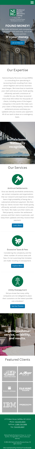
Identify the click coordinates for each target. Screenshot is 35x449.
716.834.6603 (20, 422)
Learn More (17, 225)
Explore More (17, 265)
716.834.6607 (19, 427)
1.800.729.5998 (21, 424)
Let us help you (17, 42)
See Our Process (18, 306)
